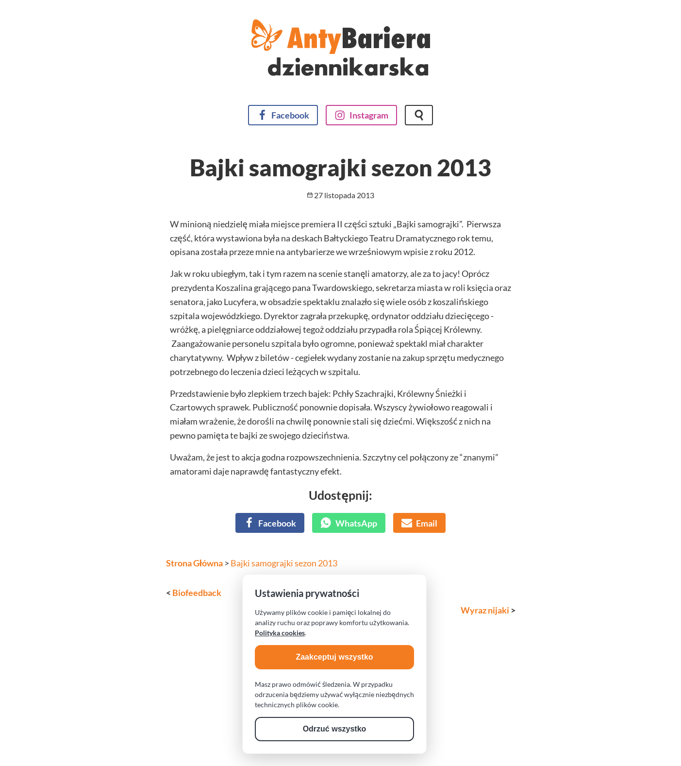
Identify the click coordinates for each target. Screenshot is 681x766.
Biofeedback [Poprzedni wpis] (196, 592)
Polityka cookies (280, 633)
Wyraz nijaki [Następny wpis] (485, 610)
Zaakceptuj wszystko (334, 657)
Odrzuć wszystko (334, 729)
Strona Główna (194, 563)
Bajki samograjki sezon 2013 (284, 563)
